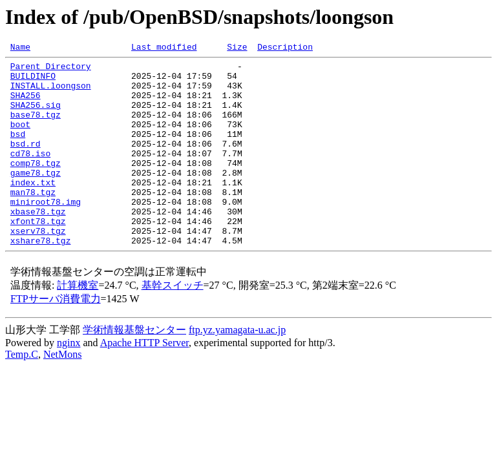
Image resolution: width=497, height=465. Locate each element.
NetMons (62, 393)
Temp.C (21, 393)
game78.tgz (35, 197)
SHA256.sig (35, 116)
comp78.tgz (35, 186)
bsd (17, 151)
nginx (68, 381)
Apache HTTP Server (144, 381)
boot (20, 139)
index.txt (33, 209)
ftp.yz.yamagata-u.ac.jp (237, 368)
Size (237, 48)
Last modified (163, 48)
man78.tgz (33, 221)
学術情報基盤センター (134, 368)
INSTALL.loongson (50, 93)
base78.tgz (35, 128)
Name (20, 48)
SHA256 (25, 104)
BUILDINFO (33, 81)
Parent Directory (50, 70)
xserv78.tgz (38, 267)
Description (285, 48)
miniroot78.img (45, 232)
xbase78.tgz (38, 244)
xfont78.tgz (38, 256)
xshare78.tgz (40, 279)
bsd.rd (25, 163)
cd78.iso (30, 174)
